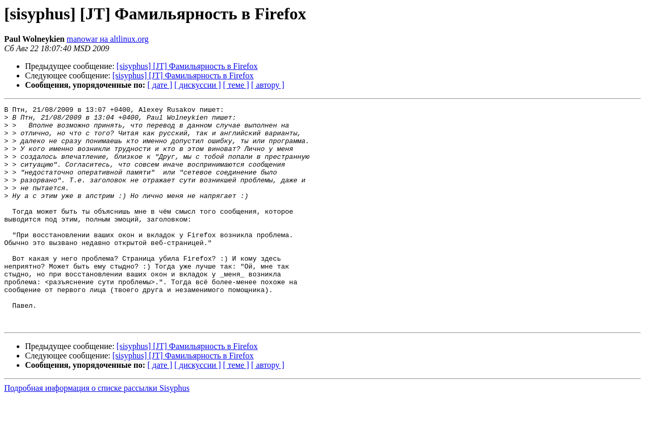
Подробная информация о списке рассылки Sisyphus (96, 431)
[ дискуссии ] (197, 84)
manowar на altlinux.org (108, 38)
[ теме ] (236, 84)
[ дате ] (159, 84)
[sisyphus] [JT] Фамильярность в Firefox (187, 66)
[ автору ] (267, 84)
